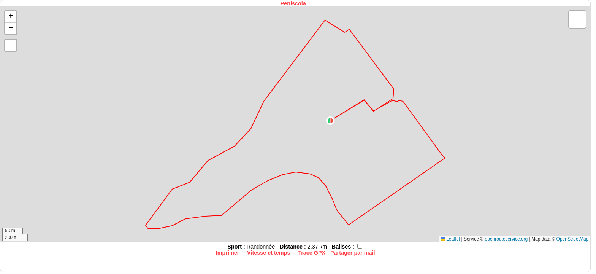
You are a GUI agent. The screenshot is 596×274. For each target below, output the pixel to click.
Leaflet (450, 239)
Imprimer (227, 253)
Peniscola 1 (296, 3)
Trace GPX (311, 253)
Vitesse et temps (268, 253)
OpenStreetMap (572, 239)
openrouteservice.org (506, 239)
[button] (330, 120)
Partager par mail (352, 253)
